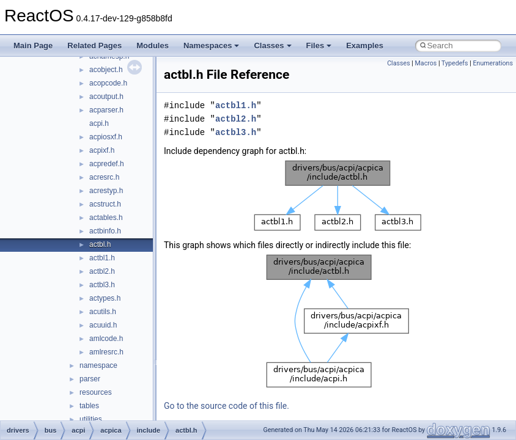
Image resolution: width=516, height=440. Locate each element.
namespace (98, 365)
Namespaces (211, 45)
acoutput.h (106, 96)
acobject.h (106, 69)
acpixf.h (101, 150)
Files (319, 45)
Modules (152, 45)
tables (89, 406)
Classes (272, 45)
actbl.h (100, 244)
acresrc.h (104, 177)
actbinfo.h (105, 231)
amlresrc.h (106, 352)
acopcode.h (108, 83)
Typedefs (454, 63)
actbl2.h (102, 271)
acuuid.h (103, 325)
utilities (90, 419)
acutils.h (102, 311)
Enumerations (493, 63)
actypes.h (104, 298)
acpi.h (99, 123)
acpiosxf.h (105, 137)
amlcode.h (106, 338)
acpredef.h (106, 164)
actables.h (106, 217)
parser (89, 379)
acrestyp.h (106, 190)
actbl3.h (102, 284)
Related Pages (94, 45)
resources (95, 392)
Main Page (33, 45)
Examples (364, 45)
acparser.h (106, 110)
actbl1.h (102, 258)
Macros (426, 63)
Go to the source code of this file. (226, 406)
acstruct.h (105, 204)
